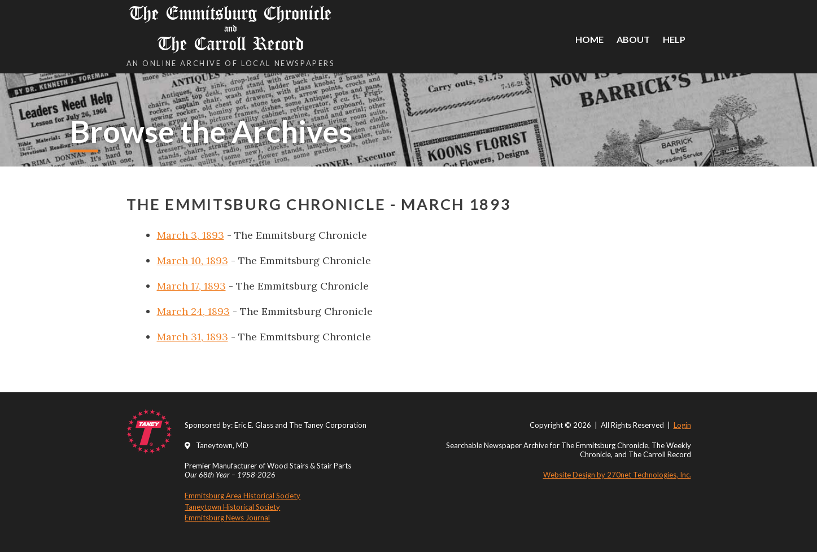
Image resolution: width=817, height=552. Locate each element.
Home (589, 39)
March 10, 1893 (192, 260)
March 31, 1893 (192, 336)
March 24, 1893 (193, 311)
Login (682, 425)
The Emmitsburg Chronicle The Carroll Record (230, 28)
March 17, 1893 (191, 285)
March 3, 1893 (190, 235)
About (633, 39)
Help (674, 39)
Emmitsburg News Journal (227, 517)
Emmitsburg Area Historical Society (242, 495)
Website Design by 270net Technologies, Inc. (617, 474)
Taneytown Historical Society (232, 506)
